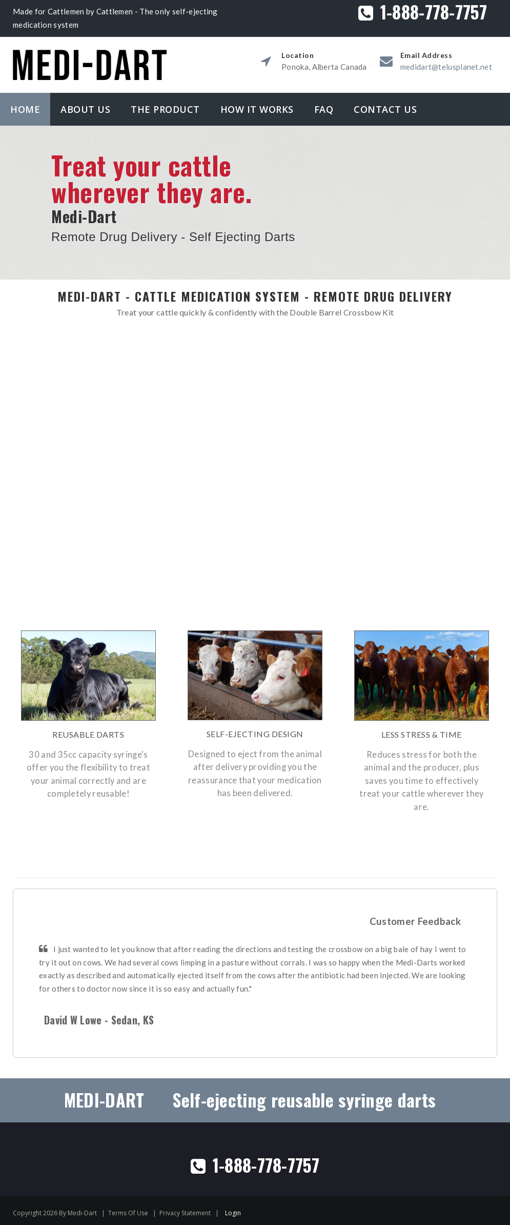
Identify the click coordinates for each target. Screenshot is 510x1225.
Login (233, 1211)
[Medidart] (90, 54)
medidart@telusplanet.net (446, 66)
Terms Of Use (128, 1211)
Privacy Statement (185, 1211)
